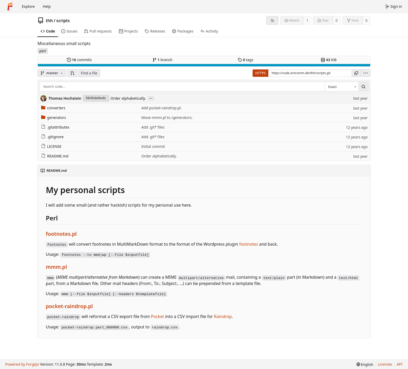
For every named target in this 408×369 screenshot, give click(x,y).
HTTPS (260, 73)
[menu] (366, 73)
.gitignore (52, 136)
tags (245, 59)
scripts (63, 20)
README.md (54, 156)
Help (47, 6)
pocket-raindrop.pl (69, 306)
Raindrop (223, 316)
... (150, 98)
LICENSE (51, 146)
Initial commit (153, 146)
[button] (72, 73)
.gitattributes (55, 127)
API (399, 364)
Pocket (157, 316)
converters (53, 107)
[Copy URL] (356, 73)
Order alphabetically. (128, 98)
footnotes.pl (61, 233)
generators (53, 117)
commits (79, 59)
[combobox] (342, 87)
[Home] (10, 6)
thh (49, 20)
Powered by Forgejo (22, 364)
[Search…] (363, 87)
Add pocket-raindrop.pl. (161, 107)
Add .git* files (152, 127)
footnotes (248, 244)
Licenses (385, 364)
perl (42, 50)
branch (162, 59)
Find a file (89, 73)
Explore (28, 6)
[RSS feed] (272, 20)
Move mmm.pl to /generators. (167, 117)
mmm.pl (56, 266)
